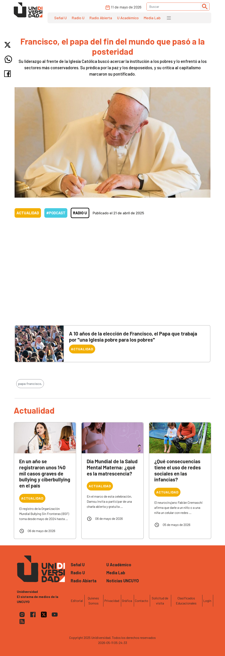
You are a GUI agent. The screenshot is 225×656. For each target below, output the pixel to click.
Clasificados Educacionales (186, 600)
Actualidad (27, 213)
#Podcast (55, 213)
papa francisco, (30, 384)
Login (207, 601)
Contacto (141, 601)
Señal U (60, 17)
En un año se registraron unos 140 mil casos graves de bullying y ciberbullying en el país (44, 473)
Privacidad (111, 601)
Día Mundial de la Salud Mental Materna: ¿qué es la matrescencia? (112, 467)
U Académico (128, 17)
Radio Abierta (100, 17)
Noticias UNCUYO (122, 580)
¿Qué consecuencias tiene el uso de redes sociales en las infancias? (177, 470)
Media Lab (152, 17)
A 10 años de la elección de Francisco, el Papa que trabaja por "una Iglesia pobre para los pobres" (133, 336)
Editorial (77, 601)
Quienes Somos (93, 600)
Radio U (78, 17)
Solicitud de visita (160, 600)
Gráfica (127, 601)
